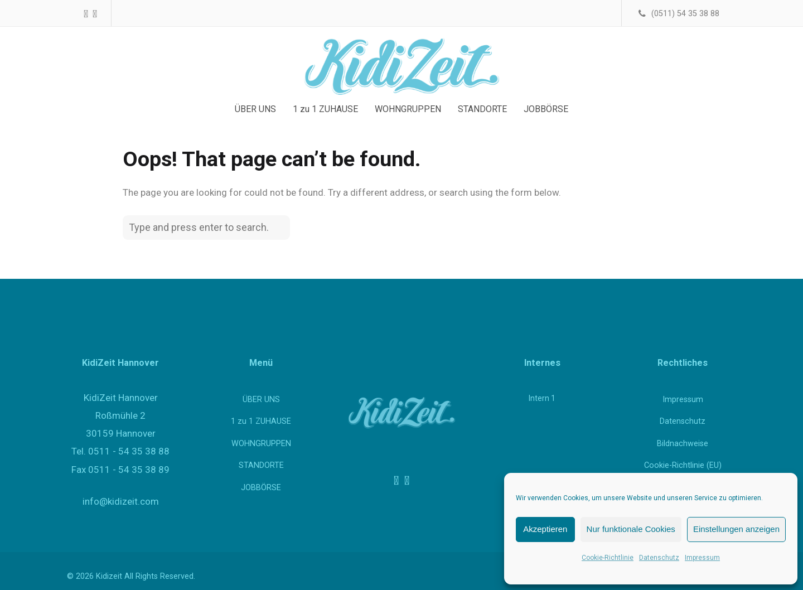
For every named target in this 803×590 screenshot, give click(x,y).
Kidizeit (109, 576)
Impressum (702, 558)
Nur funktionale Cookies (631, 529)
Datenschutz (659, 558)
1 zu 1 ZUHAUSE (261, 421)
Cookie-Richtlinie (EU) (683, 465)
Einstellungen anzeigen (736, 529)
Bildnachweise (682, 443)
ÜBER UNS (261, 399)
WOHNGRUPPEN (261, 443)
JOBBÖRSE (261, 487)
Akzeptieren (545, 529)
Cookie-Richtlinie (607, 558)
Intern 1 (542, 398)
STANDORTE (261, 465)
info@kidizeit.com (121, 501)
